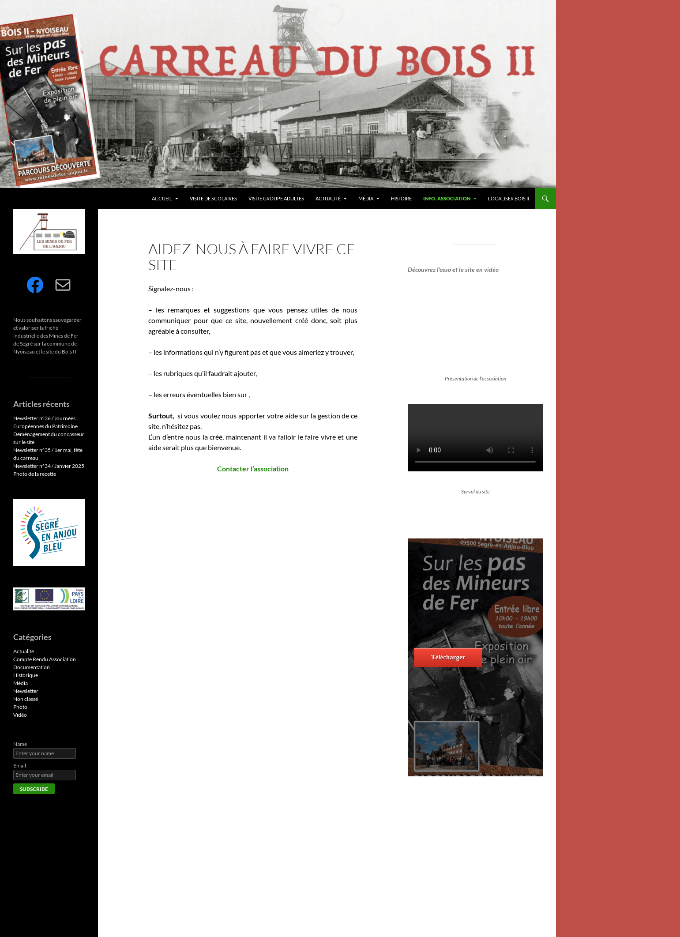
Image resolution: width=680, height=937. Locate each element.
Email (19, 765)
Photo (20, 707)
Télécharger (448, 657)
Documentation (31, 667)
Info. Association (446, 198)
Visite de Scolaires (213, 198)
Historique (25, 675)
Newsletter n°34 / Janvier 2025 (48, 466)
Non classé (25, 699)
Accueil (162, 198)
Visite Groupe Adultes (276, 198)
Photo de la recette (34, 473)
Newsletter (25, 691)
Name (20, 744)
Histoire (401, 198)
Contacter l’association (253, 468)
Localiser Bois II (508, 198)
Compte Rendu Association (44, 659)
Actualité (328, 198)
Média (365, 198)
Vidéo (20, 714)
